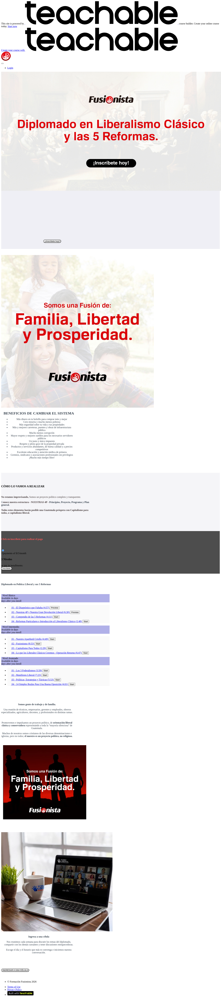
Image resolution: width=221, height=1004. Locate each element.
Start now (12, 26)
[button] (2, 63)
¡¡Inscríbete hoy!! (52, 241)
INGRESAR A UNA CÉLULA (15, 970)
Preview (54, 608)
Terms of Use (13, 987)
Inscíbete (6, 568)
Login (10, 68)
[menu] (110, 68)
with (89, 50)
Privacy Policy (14, 989)
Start (56, 617)
